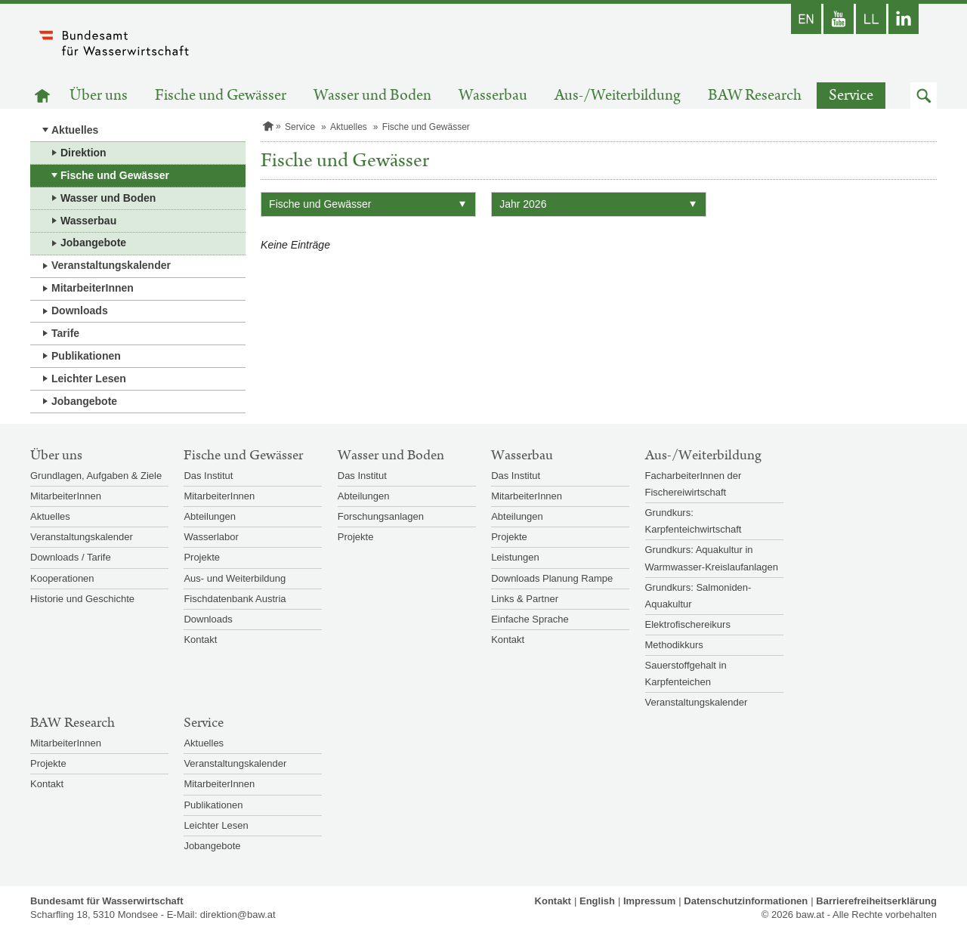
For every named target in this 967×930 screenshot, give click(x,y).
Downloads (79, 310)
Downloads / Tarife (70, 557)
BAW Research (755, 96)
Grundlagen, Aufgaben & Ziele (96, 475)
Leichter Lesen (88, 378)
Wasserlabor (211, 536)
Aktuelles (74, 130)
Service (851, 96)
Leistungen (515, 557)
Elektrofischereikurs (688, 624)
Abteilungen (210, 516)
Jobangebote (93, 242)
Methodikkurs (674, 644)
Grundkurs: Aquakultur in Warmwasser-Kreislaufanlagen (712, 558)
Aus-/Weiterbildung (618, 96)
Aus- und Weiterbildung (235, 578)
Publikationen (86, 356)
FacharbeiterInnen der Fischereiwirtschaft (693, 484)
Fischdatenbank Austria (235, 598)
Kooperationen (62, 578)
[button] (923, 95)
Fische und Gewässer (220, 96)
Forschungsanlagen (381, 516)
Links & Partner (524, 598)
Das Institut (208, 475)
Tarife (65, 333)
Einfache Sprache (530, 619)
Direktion (83, 153)
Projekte (202, 557)
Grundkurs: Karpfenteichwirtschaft (693, 521)
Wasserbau (493, 96)
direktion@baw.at (238, 914)
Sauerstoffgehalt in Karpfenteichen (686, 673)
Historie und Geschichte (82, 598)
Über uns (99, 96)
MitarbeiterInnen (92, 288)
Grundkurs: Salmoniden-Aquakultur (698, 596)
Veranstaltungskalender (111, 265)
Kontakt (200, 639)
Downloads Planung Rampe (552, 578)
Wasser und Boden (372, 96)
